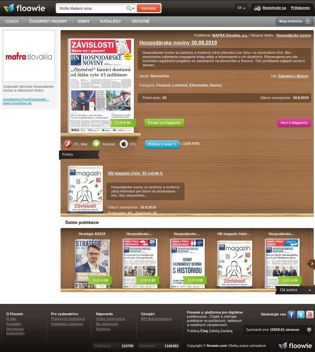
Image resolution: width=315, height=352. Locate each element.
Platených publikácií (68, 319)
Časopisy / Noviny (293, 76)
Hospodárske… (140, 234)
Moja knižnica (295, 21)
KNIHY (83, 21)
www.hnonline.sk (17, 103)
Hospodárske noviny (294, 35)
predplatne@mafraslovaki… (26, 99)
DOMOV (12, 21)
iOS (128, 144)
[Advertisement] (30, 135)
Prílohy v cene (162, 144)
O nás (11, 319)
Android (103, 144)
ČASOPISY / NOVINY (48, 21)
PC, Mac (75, 144)
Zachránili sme (273, 330)
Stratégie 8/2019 (92, 234)
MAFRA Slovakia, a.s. (230, 35)
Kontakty (13, 324)
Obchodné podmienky (15, 331)
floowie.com (217, 346)
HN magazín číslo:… (234, 234)
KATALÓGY (110, 21)
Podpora (103, 329)
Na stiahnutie (107, 324)
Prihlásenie (300, 8)
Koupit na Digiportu (164, 123)
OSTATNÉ (141, 21)
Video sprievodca (110, 319)
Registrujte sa (270, 8)
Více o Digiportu (294, 123)
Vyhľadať (148, 8)
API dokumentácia (156, 319)
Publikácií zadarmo (67, 324)
